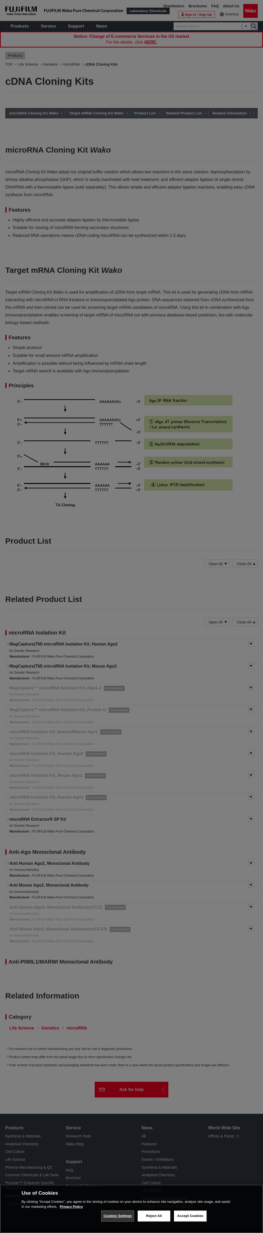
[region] (131, 1209)
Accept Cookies (190, 1216)
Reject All (154, 1216)
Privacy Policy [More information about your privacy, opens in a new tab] (71, 1207)
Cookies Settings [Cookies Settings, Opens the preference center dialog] (118, 1216)
